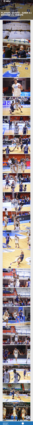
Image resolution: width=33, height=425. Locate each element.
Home (2, 10)
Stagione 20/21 (13, 10)
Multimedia (6, 10)
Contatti (4, 422)
